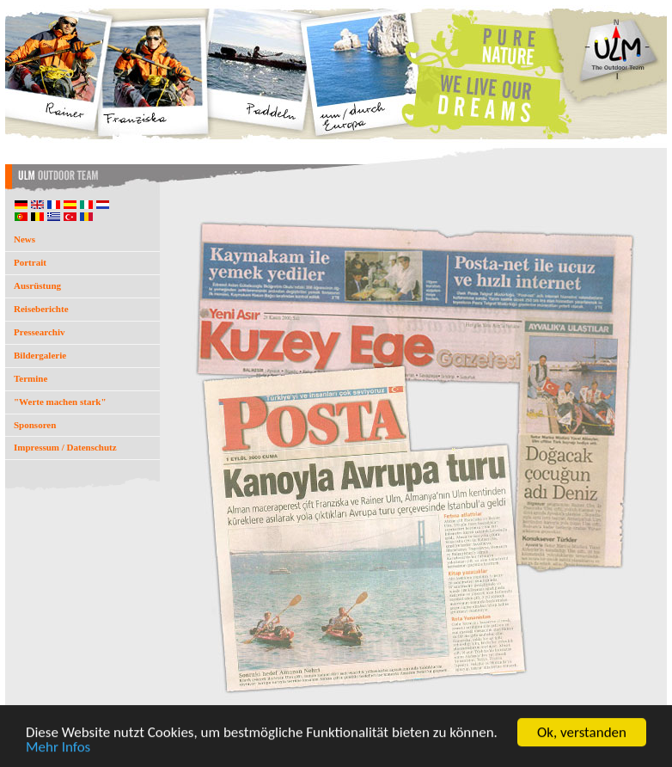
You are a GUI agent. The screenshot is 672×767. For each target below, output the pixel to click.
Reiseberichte (41, 309)
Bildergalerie (40, 355)
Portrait (30, 262)
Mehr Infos (58, 748)
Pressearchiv (39, 332)
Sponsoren (35, 425)
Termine (30, 378)
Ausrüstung (37, 285)
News (24, 239)
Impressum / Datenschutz (65, 447)
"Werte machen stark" (60, 401)
